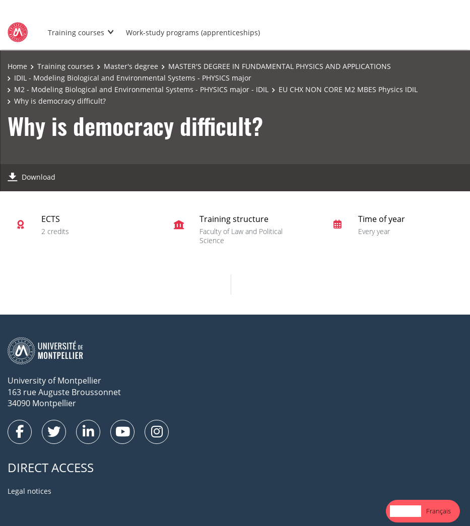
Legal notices (29, 491)
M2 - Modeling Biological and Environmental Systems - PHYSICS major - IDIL (141, 89)
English (405, 510)
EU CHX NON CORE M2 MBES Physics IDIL (348, 89)
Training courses (76, 32)
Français (438, 510)
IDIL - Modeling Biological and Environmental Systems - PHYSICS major (132, 78)
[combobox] (405, 511)
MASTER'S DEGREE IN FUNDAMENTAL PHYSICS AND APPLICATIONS (279, 66)
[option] (438, 511)
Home (17, 66)
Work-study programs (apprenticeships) (193, 32)
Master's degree (131, 66)
